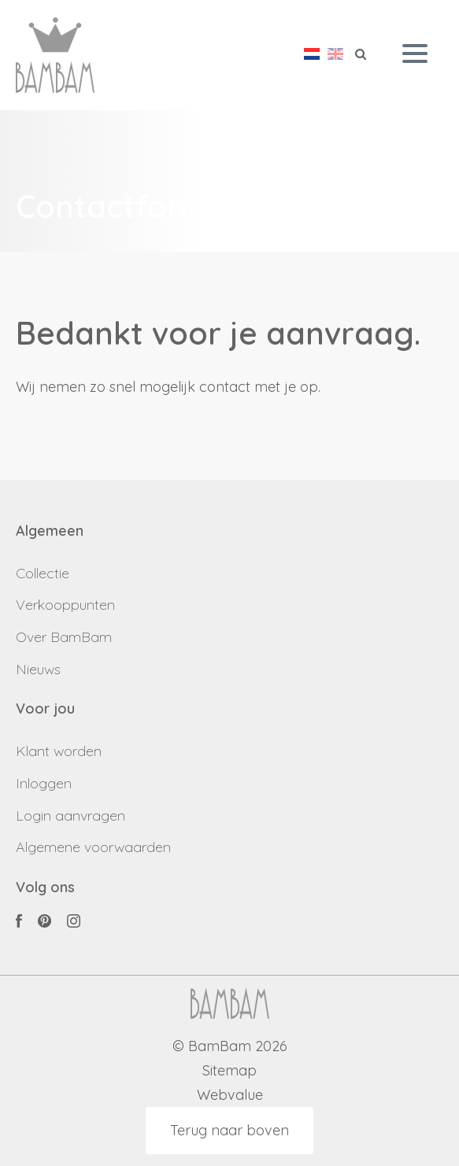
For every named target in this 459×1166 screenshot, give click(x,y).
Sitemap (229, 1071)
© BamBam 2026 (229, 1047)
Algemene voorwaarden (93, 847)
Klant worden (59, 751)
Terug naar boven (229, 1130)
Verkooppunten (65, 605)
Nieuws (38, 669)
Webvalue (230, 1095)
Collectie (42, 573)
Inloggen (44, 783)
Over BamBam (64, 637)
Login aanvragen (70, 815)
